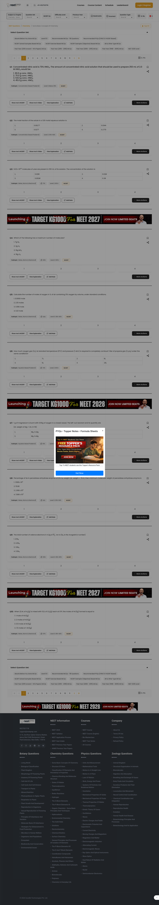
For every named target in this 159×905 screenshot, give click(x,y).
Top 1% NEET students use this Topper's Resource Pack (79, 465)
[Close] (102, 430)
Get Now (79, 473)
